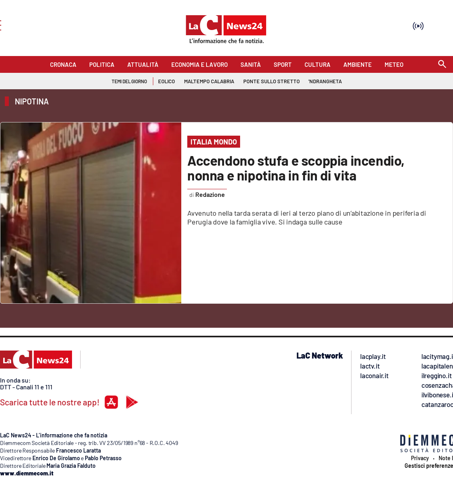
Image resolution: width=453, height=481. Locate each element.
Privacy (420, 458)
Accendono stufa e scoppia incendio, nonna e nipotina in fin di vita (296, 167)
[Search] (442, 64)
